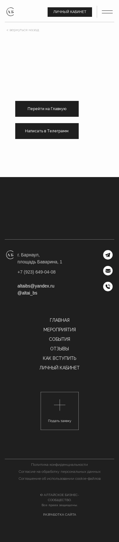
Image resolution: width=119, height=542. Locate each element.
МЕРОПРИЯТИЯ (59, 329)
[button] (60, 411)
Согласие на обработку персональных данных (60, 471)
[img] (10, 12)
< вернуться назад (22, 30)
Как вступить (59, 358)
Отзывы (59, 348)
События (59, 339)
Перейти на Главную (47, 109)
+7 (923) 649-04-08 (36, 271)
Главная (59, 320)
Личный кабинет (69, 12)
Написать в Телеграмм (47, 131)
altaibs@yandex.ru (35, 285)
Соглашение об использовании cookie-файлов (60, 478)
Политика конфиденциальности (59, 464)
